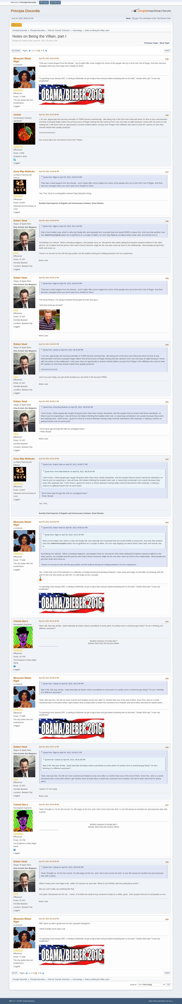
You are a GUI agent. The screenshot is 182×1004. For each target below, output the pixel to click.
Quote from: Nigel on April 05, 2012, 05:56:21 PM (62, 753)
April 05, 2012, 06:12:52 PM (49, 919)
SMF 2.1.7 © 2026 (15, 1001)
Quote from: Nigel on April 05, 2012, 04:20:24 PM (62, 177)
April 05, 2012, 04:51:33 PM (49, 459)
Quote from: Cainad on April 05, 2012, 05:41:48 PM (63, 684)
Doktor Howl (20, 220)
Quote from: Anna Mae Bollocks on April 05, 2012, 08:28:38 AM (68, 407)
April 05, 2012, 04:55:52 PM (49, 522)
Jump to (133, 984)
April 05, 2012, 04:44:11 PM (49, 278)
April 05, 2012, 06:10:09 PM (49, 861)
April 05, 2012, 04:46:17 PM (49, 401)
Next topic (165, 43)
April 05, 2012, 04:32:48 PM (49, 114)
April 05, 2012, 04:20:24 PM (49, 58)
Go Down (16, 51)
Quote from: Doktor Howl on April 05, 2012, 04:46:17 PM (65, 464)
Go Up (14, 973)
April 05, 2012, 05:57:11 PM (49, 747)
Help (150, 1001)
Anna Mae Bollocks (24, 171)
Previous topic (151, 43)
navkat (17, 114)
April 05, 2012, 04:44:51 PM (49, 344)
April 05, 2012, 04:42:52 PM (49, 220)
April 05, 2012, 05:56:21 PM (49, 678)
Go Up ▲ (169, 1001)
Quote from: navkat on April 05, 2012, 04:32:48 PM (63, 350)
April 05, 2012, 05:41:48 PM (49, 621)
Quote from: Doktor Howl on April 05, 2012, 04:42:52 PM (65, 528)
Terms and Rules (159, 1001)
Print (167, 51)
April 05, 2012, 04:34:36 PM (49, 171)
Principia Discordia (25, 11)
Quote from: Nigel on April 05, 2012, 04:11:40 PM (62, 226)
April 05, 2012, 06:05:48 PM (49, 804)
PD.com (135, 18)
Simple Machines (29, 1001)
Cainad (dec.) (20, 621)
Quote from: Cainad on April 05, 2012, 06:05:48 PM (63, 867)
